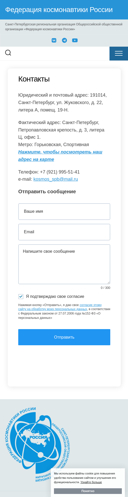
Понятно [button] (88, 491)
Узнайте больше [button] (91, 482)
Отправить (64, 337)
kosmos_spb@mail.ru (55, 179)
